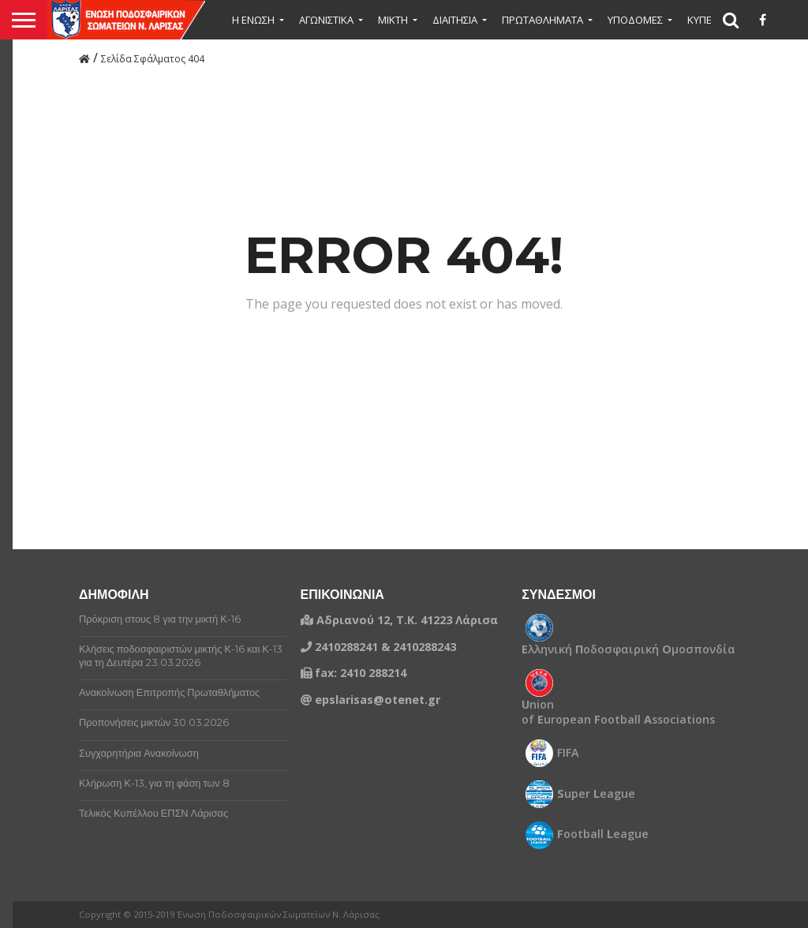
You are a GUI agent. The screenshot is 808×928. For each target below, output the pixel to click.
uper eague (596, 794)
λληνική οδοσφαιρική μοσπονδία (628, 649)
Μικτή (393, 20)
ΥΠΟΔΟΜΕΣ (635, 20)
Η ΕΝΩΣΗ (253, 20)
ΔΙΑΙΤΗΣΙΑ (454, 20)
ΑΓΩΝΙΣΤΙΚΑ (326, 20)
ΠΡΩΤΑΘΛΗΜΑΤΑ (542, 20)
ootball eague (603, 834)
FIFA (568, 753)
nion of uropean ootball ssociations (618, 712)
